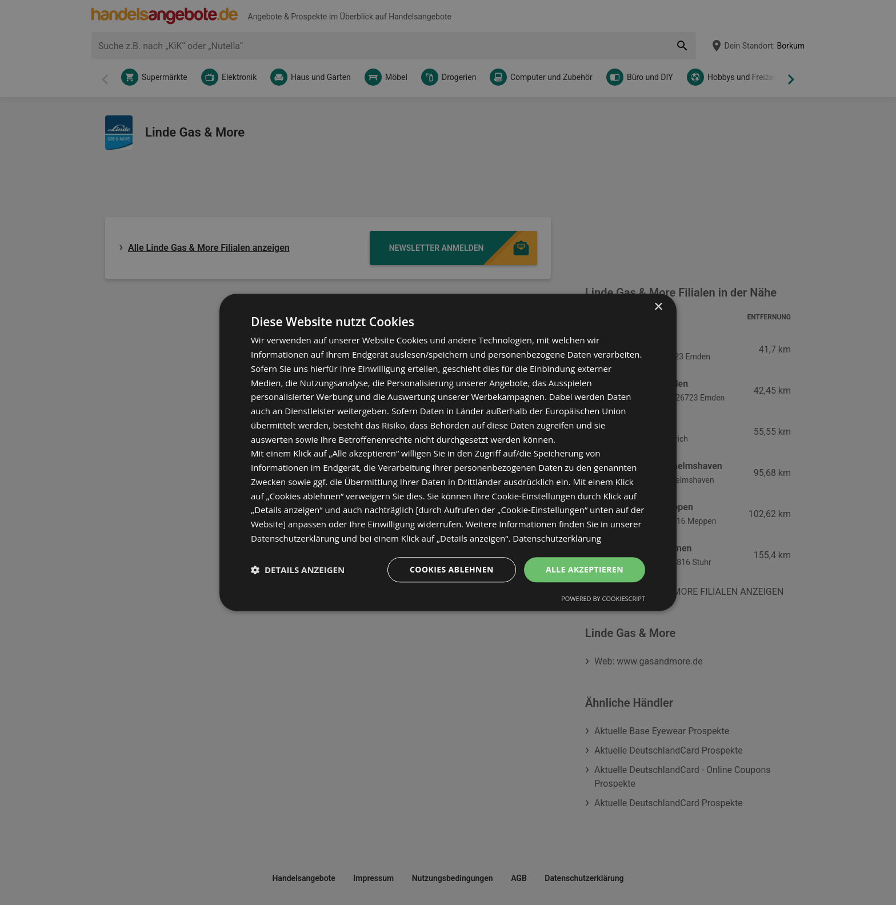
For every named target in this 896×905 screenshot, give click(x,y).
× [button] (658, 307)
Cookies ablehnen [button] (452, 569)
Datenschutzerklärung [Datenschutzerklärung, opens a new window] (557, 538)
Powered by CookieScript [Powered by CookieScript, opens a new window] (603, 599)
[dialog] (448, 452)
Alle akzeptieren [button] (584, 569)
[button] (298, 569)
